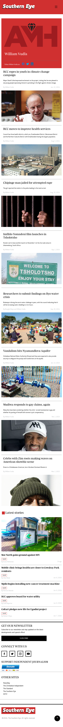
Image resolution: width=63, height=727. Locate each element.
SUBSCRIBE (24, 638)
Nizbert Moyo (7, 616)
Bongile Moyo (9, 309)
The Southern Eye (9, 691)
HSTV (5, 694)
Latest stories (14, 512)
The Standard (8, 689)
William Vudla (9, 87)
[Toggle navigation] (56, 7)
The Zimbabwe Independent (13, 686)
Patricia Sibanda (8, 591)
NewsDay (6, 683)
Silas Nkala (6, 578)
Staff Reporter (7, 603)
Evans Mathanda (8, 562)
